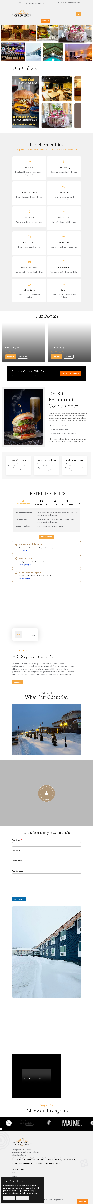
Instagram (17, 1159)
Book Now (45, 21)
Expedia (48, 1159)
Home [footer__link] (14, 1172)
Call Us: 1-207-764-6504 (70, 373)
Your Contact (17, 861)
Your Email (16, 850)
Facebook (27, 1159)
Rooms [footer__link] (14, 1176)
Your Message (17, 871)
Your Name (17, 840)
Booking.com (38, 1159)
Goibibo (57, 1159)
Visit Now (23, 551)
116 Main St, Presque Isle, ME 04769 (69, 2)
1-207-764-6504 (16, 3)
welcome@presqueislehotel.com (35, 3)
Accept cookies (9, 1198)
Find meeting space (26, 578)
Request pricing (25, 564)
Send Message (19, 899)
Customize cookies (22, 1198)
